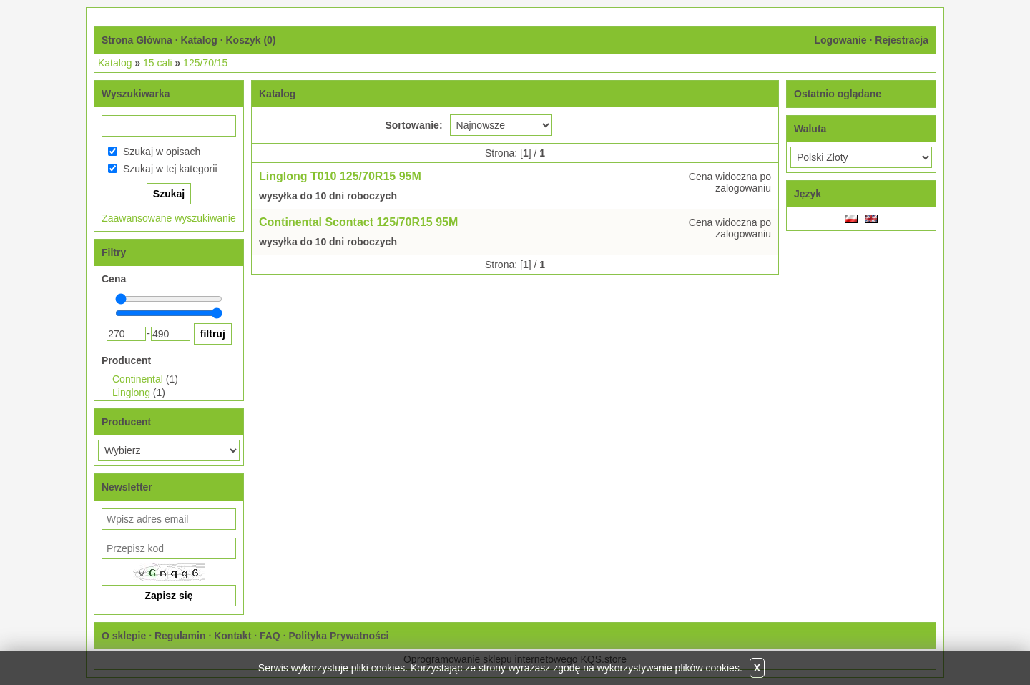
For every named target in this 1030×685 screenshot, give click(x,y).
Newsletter (127, 487)
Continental (137, 379)
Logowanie (840, 40)
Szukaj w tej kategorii (170, 168)
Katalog (198, 40)
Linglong (131, 392)
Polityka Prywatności (338, 635)
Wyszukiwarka (136, 93)
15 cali (157, 63)
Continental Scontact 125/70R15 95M (358, 222)
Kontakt (232, 635)
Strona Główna (137, 40)
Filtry (114, 252)
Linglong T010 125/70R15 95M (340, 176)
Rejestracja (901, 40)
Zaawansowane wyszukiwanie (169, 218)
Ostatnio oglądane (837, 93)
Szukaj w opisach (161, 151)
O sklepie (124, 635)
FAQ (270, 635)
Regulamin (180, 635)
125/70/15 (205, 63)
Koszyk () (250, 40)
